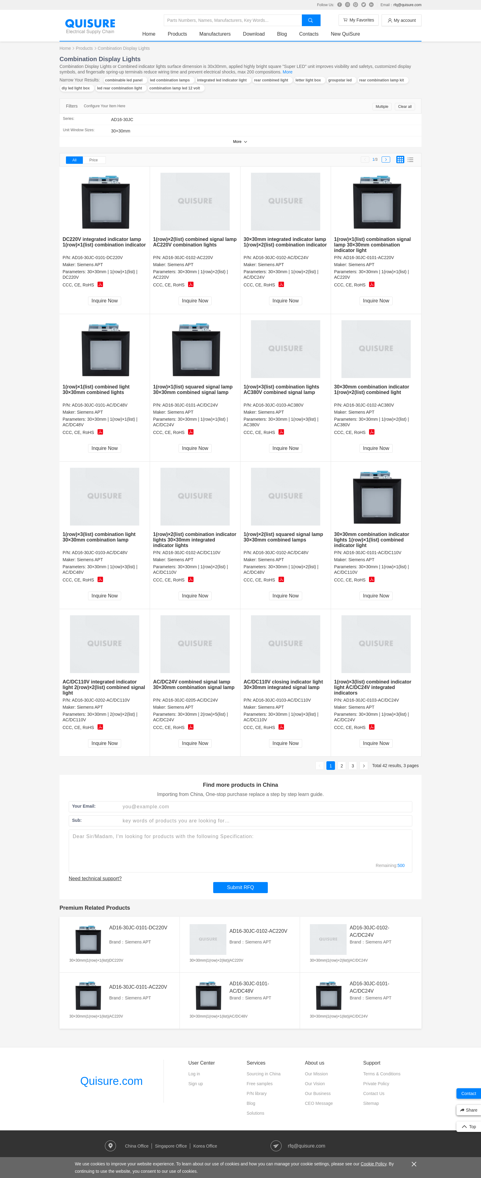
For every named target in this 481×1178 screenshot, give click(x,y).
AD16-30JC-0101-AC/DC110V (372, 552)
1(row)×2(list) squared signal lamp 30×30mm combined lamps (283, 537)
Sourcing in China (264, 1073)
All (74, 160)
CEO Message (319, 1103)
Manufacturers (215, 34)
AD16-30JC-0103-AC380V (278, 405)
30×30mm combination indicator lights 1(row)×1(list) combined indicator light (371, 540)
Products (177, 34)
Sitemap (371, 1103)
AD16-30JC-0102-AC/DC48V (280, 552)
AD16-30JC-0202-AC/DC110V (101, 700)
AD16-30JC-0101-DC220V (97, 257)
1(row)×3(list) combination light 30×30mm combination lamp (99, 537)
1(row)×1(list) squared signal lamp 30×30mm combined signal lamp (193, 389)
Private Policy (376, 1083)
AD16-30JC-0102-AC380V (368, 405)
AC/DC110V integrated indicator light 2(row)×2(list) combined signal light (104, 687)
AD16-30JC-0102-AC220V (187, 257)
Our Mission (316, 1073)
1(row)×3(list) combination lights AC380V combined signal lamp (281, 389)
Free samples (260, 1083)
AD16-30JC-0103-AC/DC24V (371, 700)
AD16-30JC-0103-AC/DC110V (282, 700)
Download (254, 34)
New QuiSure (345, 34)
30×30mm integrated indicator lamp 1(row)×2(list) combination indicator (285, 242)
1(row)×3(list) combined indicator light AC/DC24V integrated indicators (372, 687)
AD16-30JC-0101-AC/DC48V (99, 405)
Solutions (255, 1113)
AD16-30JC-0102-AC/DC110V (191, 552)
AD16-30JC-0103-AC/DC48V (99, 552)
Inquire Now (104, 300)
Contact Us (373, 1093)
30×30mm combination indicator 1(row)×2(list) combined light (371, 389)
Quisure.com (111, 1081)
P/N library (257, 1093)
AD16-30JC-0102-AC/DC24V (280, 257)
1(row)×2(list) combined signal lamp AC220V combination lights (195, 242)
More (288, 71)
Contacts (308, 34)
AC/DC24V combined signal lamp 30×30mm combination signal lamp (193, 684)
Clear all (405, 106)
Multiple (382, 106)
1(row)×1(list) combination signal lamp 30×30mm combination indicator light (372, 245)
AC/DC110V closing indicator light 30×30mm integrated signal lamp (283, 684)
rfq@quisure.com (407, 5)
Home (149, 34)
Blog (282, 34)
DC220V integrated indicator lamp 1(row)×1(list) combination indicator (104, 242)
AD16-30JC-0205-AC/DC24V (190, 700)
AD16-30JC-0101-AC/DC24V (190, 405)
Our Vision (315, 1083)
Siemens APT (90, 264)
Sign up (195, 1083)
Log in (194, 1073)
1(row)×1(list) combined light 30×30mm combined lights (96, 389)
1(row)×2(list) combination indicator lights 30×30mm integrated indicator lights (195, 540)
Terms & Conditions (381, 1073)
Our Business (318, 1093)
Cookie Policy (374, 1163)
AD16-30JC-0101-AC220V (368, 257)
